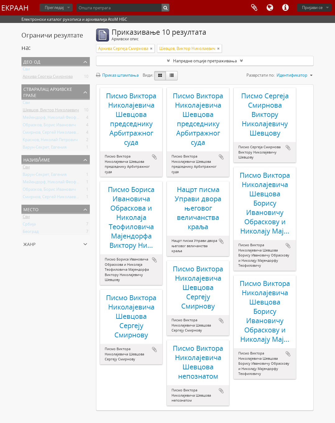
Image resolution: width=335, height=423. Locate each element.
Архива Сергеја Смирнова (48, 77)
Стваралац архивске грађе (47, 91)
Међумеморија (254, 8)
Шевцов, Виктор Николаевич (51, 111)
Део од (31, 61)
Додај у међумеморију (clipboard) (154, 157)
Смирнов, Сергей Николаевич (52, 133)
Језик (270, 8)
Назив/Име (36, 159)
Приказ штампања (117, 75)
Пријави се (312, 7)
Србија (29, 225)
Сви (26, 70)
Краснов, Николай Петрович (50, 141)
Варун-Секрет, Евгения (45, 148)
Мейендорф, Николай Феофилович (56, 118)
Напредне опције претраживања (205, 61)
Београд (31, 232)
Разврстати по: (260, 75)
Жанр (29, 243)
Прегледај (54, 7)
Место (31, 209)
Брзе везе (285, 8)
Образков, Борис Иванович (49, 126)
